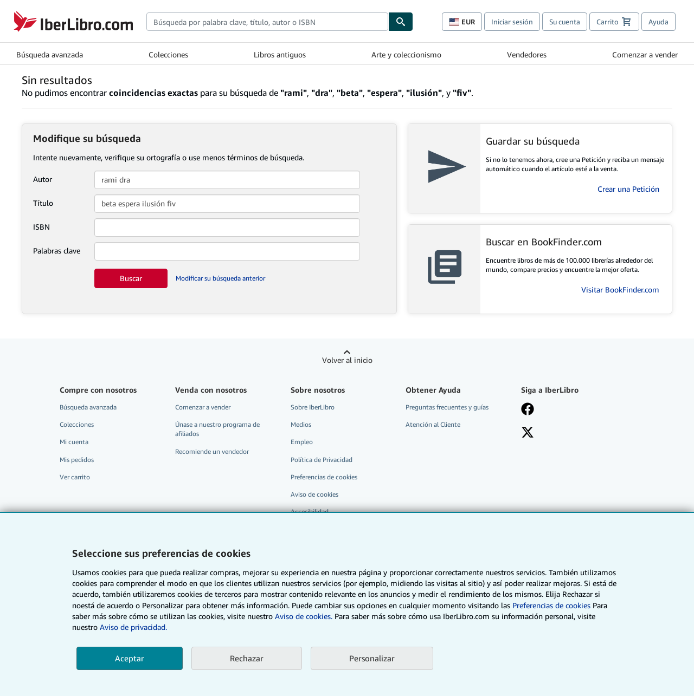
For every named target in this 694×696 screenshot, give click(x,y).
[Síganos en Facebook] (527, 410)
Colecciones (168, 54)
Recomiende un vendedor (212, 451)
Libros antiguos (280, 54)
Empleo (302, 442)
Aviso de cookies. (303, 616)
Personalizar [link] (372, 658)
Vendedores (527, 54)
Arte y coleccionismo (406, 54)
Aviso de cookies (314, 494)
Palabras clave (56, 250)
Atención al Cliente (433, 424)
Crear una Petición (628, 188)
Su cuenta (564, 21)
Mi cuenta (74, 442)
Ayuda (658, 21)
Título (43, 202)
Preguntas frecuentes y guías (447, 407)
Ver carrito (75, 477)
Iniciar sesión (512, 21)
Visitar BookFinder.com (620, 289)
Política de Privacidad (321, 460)
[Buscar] (401, 21)
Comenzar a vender (645, 54)
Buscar (131, 278)
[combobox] (267, 21)
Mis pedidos (77, 460)
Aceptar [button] (129, 658)
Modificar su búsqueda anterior (220, 278)
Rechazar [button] (247, 658)
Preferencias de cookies (551, 605)
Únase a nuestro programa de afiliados (217, 429)
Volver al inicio (347, 360)
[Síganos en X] (527, 433)
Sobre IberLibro (313, 407)
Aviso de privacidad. (133, 627)
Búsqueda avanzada (49, 54)
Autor (42, 179)
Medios (301, 424)
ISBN (41, 226)
